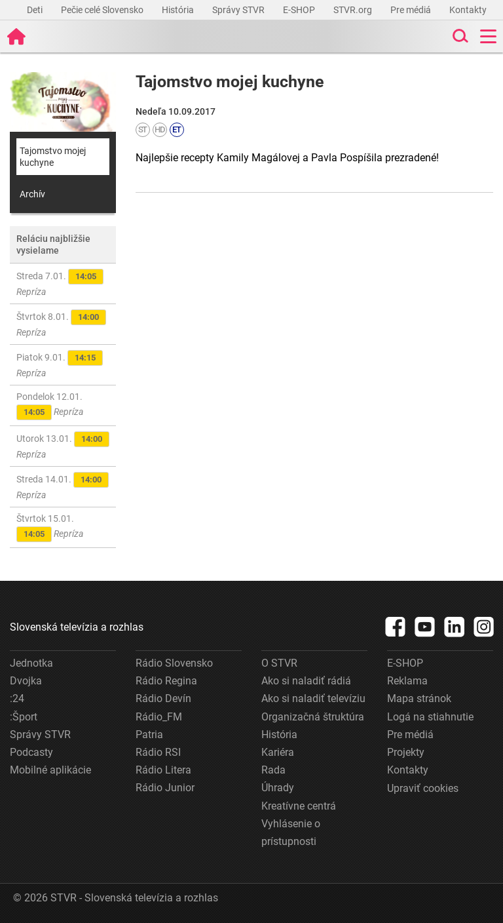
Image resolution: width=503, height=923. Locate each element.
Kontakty (468, 10)
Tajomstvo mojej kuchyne (53, 157)
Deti (36, 10)
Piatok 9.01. (59, 364)
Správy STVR (239, 10)
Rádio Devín (163, 698)
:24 (17, 698)
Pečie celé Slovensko (103, 10)
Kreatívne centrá (298, 806)
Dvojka (26, 681)
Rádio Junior (165, 787)
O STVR (279, 663)
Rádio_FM (159, 717)
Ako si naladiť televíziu (313, 698)
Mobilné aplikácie (50, 770)
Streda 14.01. (62, 486)
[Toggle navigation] (488, 36)
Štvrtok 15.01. (49, 527)
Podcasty (31, 752)
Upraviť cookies (422, 788)
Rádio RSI (158, 752)
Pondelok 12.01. (49, 405)
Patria (149, 734)
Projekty (405, 752)
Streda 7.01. (59, 283)
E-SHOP (300, 10)
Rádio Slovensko (174, 663)
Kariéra (277, 752)
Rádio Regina (166, 681)
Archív (32, 194)
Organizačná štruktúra (312, 717)
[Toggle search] (459, 36)
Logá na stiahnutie (430, 717)
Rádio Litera (163, 770)
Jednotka (31, 663)
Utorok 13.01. (62, 445)
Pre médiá (411, 10)
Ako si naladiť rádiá (306, 681)
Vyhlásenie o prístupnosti (290, 832)
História (179, 10)
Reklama (407, 681)
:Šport (23, 717)
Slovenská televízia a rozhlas (76, 627)
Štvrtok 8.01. (61, 323)
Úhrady (277, 787)
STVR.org (353, 10)
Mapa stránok (419, 698)
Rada (273, 770)
